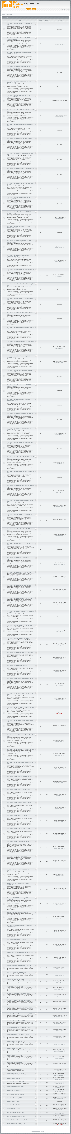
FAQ (62, 9)
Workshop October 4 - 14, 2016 (16, 1021)
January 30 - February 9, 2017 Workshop (18, 993)
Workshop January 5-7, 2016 (15, 1078)
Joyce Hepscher (59, 1087)
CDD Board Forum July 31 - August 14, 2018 (19, 776)
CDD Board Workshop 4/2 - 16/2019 (17, 665)
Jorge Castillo (58, 247)
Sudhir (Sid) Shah (58, 362)
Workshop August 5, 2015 (14, 1098)
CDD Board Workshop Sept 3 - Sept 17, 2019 (19, 598)
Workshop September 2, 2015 (15, 1094)
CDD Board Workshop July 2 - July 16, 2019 (19, 625)
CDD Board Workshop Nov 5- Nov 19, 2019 (19, 572)
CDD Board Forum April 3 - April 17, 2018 (19, 828)
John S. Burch (58, 795)
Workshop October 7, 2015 (14, 1090)
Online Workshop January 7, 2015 (16, 1123)
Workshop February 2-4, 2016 (15, 1073)
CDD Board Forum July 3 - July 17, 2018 (18, 789)
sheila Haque (58, 727)
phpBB (42, 1131)
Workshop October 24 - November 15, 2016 (19, 1014)
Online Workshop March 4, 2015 (16, 1116)
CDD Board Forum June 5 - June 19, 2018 (19, 802)
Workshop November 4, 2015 (15, 1086)
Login (33, 9)
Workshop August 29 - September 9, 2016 (19, 1027)
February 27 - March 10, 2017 (15, 986)
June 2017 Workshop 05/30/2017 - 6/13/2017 (19, 965)
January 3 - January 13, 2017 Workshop (18, 1000)
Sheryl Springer (59, 1058)
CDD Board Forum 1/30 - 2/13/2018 (17, 856)
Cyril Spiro (59, 713)
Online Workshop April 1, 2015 (15, 1112)
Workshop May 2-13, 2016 (14, 1055)
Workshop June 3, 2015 (13, 1105)
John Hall (58, 492)
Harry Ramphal (59, 645)
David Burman (58, 755)
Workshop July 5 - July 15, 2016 (16, 1041)
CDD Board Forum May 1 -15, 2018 (17, 815)
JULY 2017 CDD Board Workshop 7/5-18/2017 (20, 952)
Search (67, 9)
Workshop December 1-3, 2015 (16, 1082)
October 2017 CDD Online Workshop (17, 912)
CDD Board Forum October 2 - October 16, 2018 (20, 749)
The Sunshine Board (36, 1131)
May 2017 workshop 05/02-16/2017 (17, 972)
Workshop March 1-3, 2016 (14, 1069)
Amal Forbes (59, 968)
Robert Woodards (58, 1051)
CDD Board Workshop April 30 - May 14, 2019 (20, 652)
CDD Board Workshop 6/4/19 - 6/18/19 (18, 638)
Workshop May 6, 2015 (13, 1108)
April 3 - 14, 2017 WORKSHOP (15, 979)
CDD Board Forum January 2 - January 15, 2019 (20, 707)
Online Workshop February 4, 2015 (17, 1120)
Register (28, 9)
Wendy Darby (58, 658)
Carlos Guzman (59, 699)
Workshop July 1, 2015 (13, 1101)
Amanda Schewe (59, 44)
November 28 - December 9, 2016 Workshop (19, 1007)
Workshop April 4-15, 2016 (14, 1062)
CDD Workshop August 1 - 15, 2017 (17, 939)
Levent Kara (59, 685)
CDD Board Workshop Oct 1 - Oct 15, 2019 (19, 585)
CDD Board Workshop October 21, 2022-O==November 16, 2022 (18, 67)
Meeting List (9, 14)
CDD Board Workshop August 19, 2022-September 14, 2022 (18, 96)
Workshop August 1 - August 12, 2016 (18, 1034)
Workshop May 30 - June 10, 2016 (16, 1048)
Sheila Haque (58, 261)
